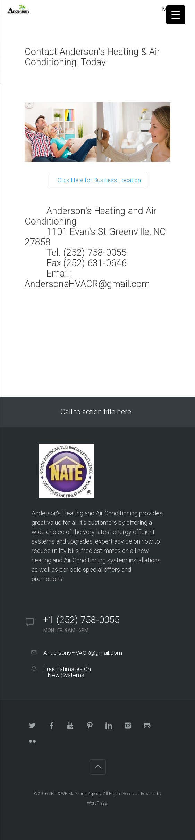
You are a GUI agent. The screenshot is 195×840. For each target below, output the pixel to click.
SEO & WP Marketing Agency (75, 793)
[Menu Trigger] (175, 14)
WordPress (97, 803)
